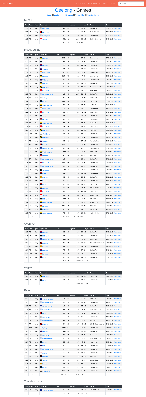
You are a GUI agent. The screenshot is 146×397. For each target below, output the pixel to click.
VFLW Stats (92, 4)
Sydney (44, 39)
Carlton (44, 62)
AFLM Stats (81, 4)
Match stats (117, 28)
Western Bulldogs (47, 148)
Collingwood (46, 28)
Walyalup (45, 69)
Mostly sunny (59, 15)
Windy (77, 15)
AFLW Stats (8, 3)
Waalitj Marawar (47, 105)
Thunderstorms (93, 15)
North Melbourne (47, 94)
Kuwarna (45, 58)
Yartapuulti (45, 170)
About (112, 4)
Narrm (44, 174)
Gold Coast (45, 91)
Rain (83, 15)
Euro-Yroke (45, 32)
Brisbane (45, 65)
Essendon (45, 181)
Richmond (45, 87)
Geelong (63, 10)
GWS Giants (46, 73)
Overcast (69, 15)
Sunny (49, 15)
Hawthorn (45, 177)
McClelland (103, 4)
